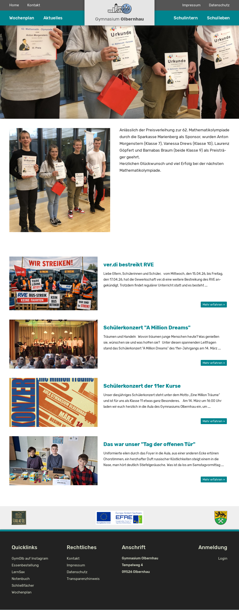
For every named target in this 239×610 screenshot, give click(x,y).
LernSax (18, 572)
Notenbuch (21, 579)
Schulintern (186, 18)
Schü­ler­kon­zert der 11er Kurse (142, 386)
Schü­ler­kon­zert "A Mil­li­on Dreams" (146, 327)
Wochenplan (21, 18)
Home (14, 5)
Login (222, 558)
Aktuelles (53, 18)
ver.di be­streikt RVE (128, 264)
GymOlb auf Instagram (30, 558)
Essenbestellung (25, 565)
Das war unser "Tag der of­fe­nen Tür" (149, 444)
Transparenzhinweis (83, 579)
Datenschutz (219, 5)
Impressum (191, 5)
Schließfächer (23, 585)
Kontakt (33, 5)
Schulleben (218, 18)
